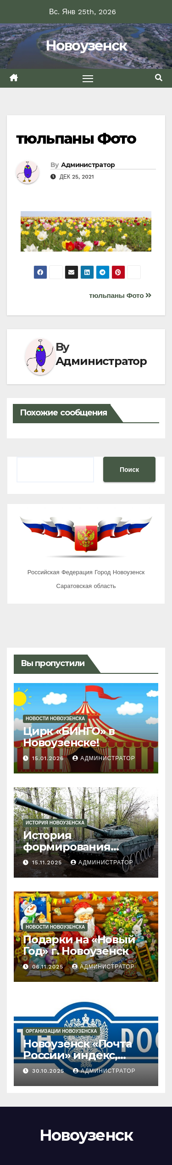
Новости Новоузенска (55, 718)
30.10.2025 (49, 1071)
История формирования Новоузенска (67, 847)
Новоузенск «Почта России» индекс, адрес (77, 1055)
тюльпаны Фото (76, 138)
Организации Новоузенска (61, 1031)
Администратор (88, 165)
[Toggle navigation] (88, 78)
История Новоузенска (55, 822)
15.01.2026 (49, 758)
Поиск (129, 469)
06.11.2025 (49, 966)
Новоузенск (86, 45)
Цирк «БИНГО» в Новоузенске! (69, 736)
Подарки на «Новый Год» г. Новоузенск (79, 945)
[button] (158, 77)
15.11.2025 (48, 862)
